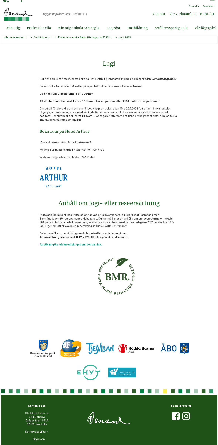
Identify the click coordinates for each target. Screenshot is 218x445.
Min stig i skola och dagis (78, 26)
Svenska (194, 4)
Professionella (39, 26)
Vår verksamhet (182, 12)
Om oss (159, 12)
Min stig (13, 26)
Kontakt (207, 12)
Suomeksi (208, 4)
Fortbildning (137, 26)
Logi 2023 (125, 35)
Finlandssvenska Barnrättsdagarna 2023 (83, 35)
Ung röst (113, 26)
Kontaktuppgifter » (36, 430)
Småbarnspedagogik (171, 26)
